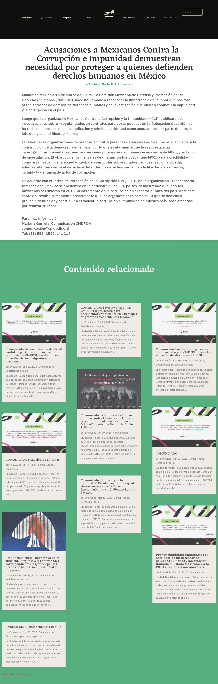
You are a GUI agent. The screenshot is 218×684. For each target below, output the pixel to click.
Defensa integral (15, 636)
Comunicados (125, 84)
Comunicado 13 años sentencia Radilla (33, 627)
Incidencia (12, 469)
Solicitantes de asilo (17, 370)
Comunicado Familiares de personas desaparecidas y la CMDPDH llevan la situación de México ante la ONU (183, 352)
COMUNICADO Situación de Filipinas (32, 460)
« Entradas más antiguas (16, 674)
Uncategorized (34, 636)
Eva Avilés (94, 84)
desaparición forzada (168, 364)
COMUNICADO (166, 453)
